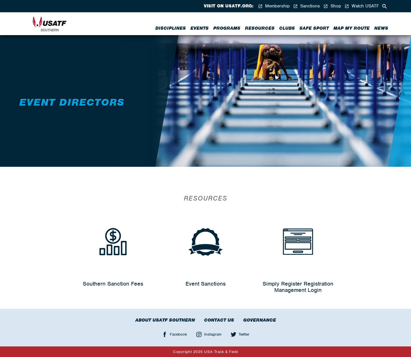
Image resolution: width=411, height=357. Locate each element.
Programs (226, 28)
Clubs (287, 28)
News (381, 28)
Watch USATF (361, 6)
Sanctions (306, 6)
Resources (260, 28)
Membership (274, 6)
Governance (259, 320)
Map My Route (351, 28)
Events (199, 28)
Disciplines (170, 28)
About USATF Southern (165, 320)
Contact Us (219, 320)
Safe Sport (314, 28)
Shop (332, 6)
